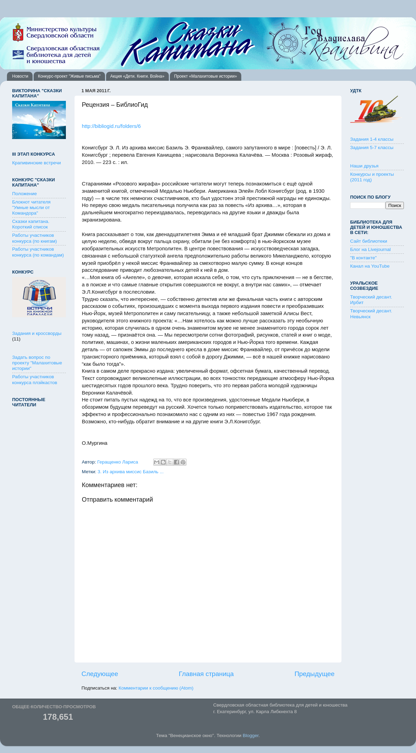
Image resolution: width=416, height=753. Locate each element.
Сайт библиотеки (368, 241)
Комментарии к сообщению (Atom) (156, 688)
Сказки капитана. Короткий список (31, 224)
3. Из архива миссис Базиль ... (131, 471)
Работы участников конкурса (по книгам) (34, 238)
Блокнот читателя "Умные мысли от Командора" (31, 207)
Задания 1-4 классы (371, 139)
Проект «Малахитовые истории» (205, 76)
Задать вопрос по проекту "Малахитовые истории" (37, 363)
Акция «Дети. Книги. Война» (137, 76)
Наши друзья (364, 165)
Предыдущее (314, 673)
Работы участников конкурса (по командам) (38, 251)
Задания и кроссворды (36, 333)
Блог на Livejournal (370, 249)
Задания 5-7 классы (371, 147)
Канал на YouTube (370, 266)
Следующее (99, 673)
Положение (24, 193)
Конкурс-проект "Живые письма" (69, 76)
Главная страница (206, 673)
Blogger (251, 735)
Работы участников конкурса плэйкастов (34, 379)
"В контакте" (363, 257)
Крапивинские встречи (36, 162)
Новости (20, 76)
